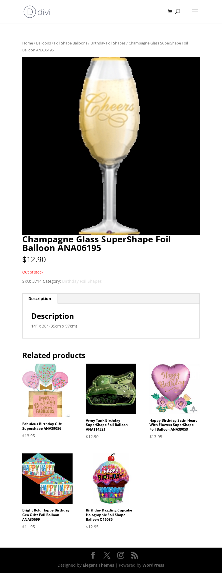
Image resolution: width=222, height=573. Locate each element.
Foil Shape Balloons (70, 43)
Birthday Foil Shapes (107, 43)
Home (27, 43)
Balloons (43, 43)
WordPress (153, 565)
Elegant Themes (98, 565)
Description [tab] (39, 298)
